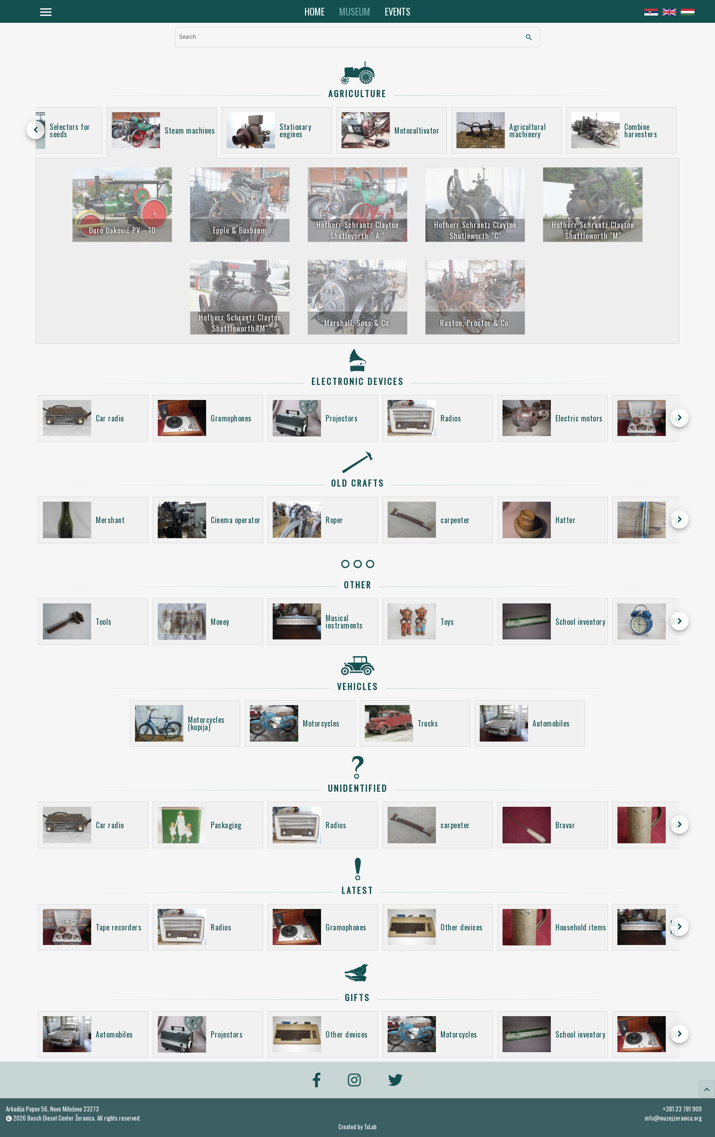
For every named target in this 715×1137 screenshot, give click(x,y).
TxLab (370, 1126)
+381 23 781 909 (682, 1108)
